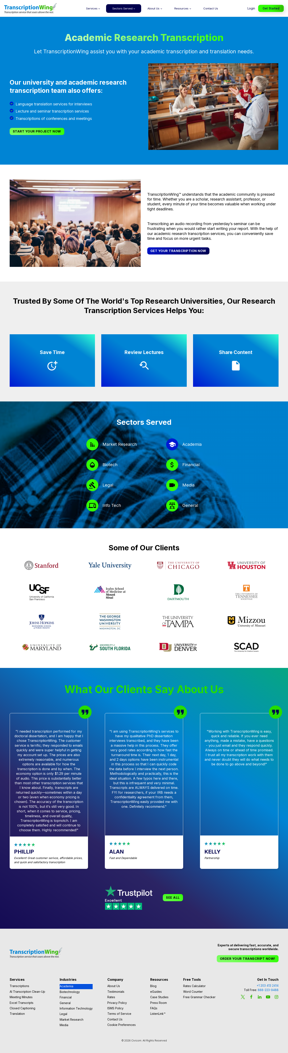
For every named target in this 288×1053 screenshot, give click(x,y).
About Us (153, 8)
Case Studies (159, 997)
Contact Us (210, 8)
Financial (66, 997)
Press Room (158, 1002)
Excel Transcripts (21, 1002)
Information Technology (76, 1008)
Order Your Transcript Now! (247, 959)
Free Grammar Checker (199, 997)
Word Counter (193, 991)
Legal (63, 1014)
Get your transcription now (178, 251)
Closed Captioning (22, 1008)
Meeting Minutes (21, 997)
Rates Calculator (194, 986)
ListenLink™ (158, 1013)
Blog (153, 986)
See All (173, 898)
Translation (17, 1013)
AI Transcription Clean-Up (27, 991)
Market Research (71, 1019)
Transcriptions (19, 986)
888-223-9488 (268, 990)
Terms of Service (119, 1013)
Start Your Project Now (37, 131)
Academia (66, 986)
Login (251, 8)
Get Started (271, 8)
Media (64, 1025)
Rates (111, 997)
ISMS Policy (115, 1008)
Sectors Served (122, 8)
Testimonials (115, 991)
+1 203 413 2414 (268, 985)
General (65, 1003)
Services (91, 8)
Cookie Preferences (121, 1025)
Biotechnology (70, 992)
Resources (181, 8)
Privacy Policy (117, 1002)
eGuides (156, 991)
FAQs (153, 1008)
